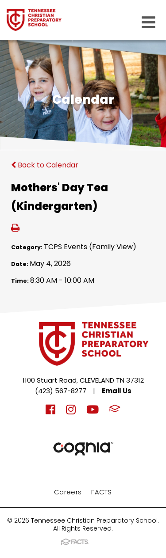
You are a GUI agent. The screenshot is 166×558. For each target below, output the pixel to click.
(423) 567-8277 (60, 390)
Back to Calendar (44, 165)
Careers (67, 492)
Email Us (116, 390)
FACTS (101, 492)
